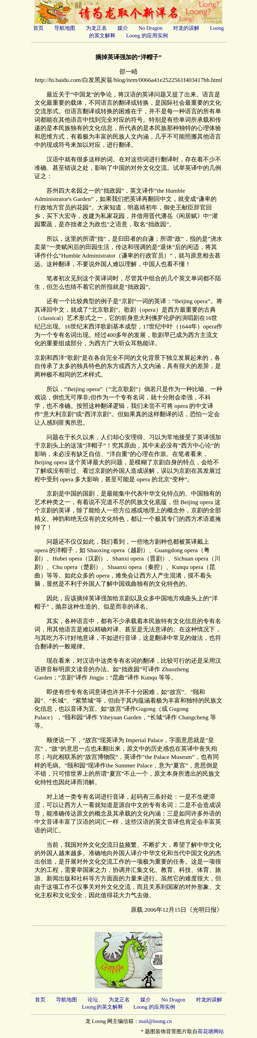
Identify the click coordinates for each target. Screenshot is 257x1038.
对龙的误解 (186, 28)
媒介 (122, 28)
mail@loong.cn (155, 1021)
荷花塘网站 (211, 1031)
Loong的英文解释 (102, 1007)
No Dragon (150, 28)
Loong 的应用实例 (147, 36)
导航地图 (64, 28)
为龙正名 (96, 28)
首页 (38, 28)
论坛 (93, 1000)
